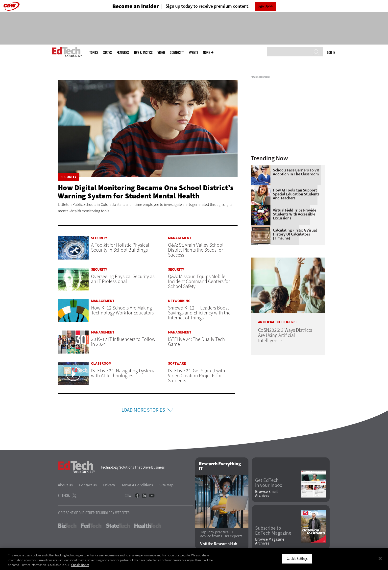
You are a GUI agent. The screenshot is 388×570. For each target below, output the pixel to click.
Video (161, 52)
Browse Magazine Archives (269, 541)
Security (68, 177)
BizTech (67, 525)
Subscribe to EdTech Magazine (273, 531)
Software (177, 363)
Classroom (101, 363)
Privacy (109, 485)
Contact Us (88, 485)
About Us (65, 485)
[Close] (380, 558)
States (107, 52)
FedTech (91, 525)
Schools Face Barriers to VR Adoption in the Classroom (296, 172)
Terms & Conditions (137, 485)
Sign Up (263, 6)
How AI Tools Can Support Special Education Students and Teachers (296, 194)
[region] (194, 559)
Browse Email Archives (266, 494)
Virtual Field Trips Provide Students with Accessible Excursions (294, 214)
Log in (331, 52)
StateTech (118, 525)
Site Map (166, 485)
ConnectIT (177, 52)
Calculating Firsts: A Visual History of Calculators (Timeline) (295, 234)
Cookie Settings (297, 558)
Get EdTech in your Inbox (268, 483)
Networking (179, 301)
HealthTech (147, 525)
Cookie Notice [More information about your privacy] (80, 565)
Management (179, 238)
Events (193, 52)
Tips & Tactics (143, 52)
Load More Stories (143, 410)
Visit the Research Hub (218, 544)
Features (123, 52)
